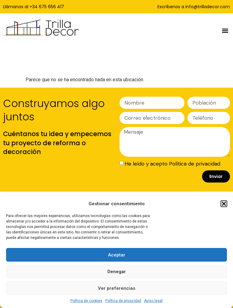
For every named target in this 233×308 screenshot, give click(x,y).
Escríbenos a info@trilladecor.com (193, 7)
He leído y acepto (172, 163)
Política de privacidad (123, 301)
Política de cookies (86, 301)
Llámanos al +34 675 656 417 (33, 7)
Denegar (116, 271)
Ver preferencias (116, 288)
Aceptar (116, 255)
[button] (224, 204)
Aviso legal (153, 301)
